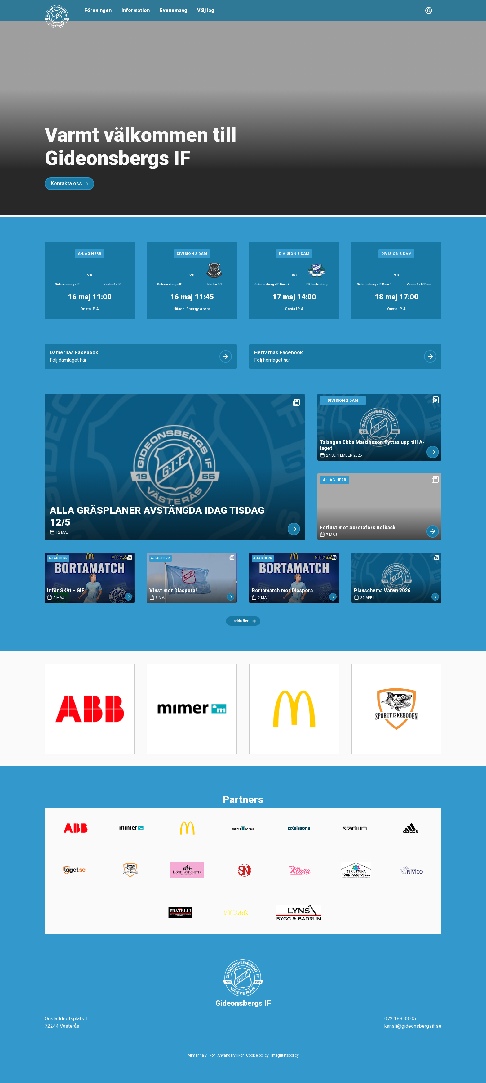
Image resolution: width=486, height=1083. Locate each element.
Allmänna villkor (201, 1055)
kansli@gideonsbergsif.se (412, 1026)
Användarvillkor (230, 1055)
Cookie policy (257, 1055)
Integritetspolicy (285, 1055)
